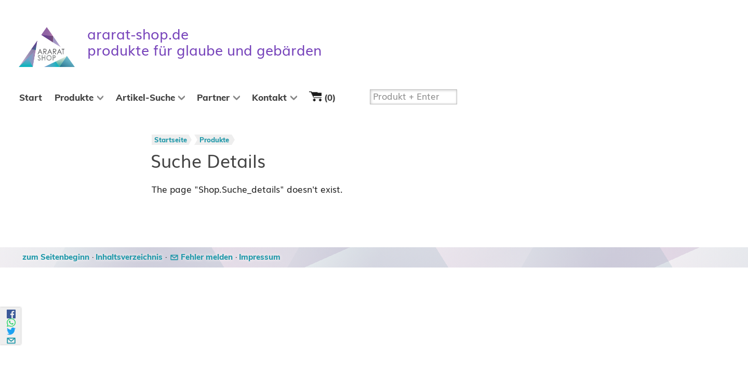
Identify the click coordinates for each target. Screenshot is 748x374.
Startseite (170, 140)
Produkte (74, 98)
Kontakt (269, 98)
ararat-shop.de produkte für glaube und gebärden (204, 42)
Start (30, 98)
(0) (322, 96)
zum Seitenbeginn (55, 257)
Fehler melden (207, 257)
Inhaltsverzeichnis (129, 257)
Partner (213, 98)
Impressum (259, 257)
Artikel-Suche (145, 98)
